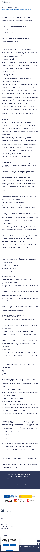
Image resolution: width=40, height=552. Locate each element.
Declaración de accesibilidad (28, 546)
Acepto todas (6, 545)
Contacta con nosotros (20, 484)
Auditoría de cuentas (4, 520)
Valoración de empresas (5, 524)
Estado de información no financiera (7, 526)
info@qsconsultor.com (8, 33)
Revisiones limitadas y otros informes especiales (10, 522)
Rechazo (13, 545)
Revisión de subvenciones (6, 528)
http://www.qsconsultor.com (7, 22)
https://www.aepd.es (18, 415)
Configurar (10, 547)
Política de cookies (9, 550)
